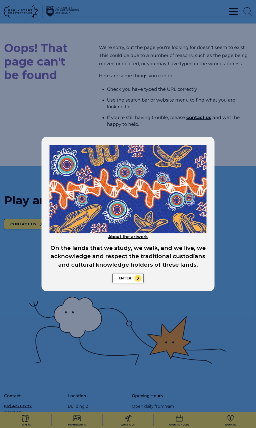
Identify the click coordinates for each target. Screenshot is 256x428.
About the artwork (128, 236)
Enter (125, 278)
